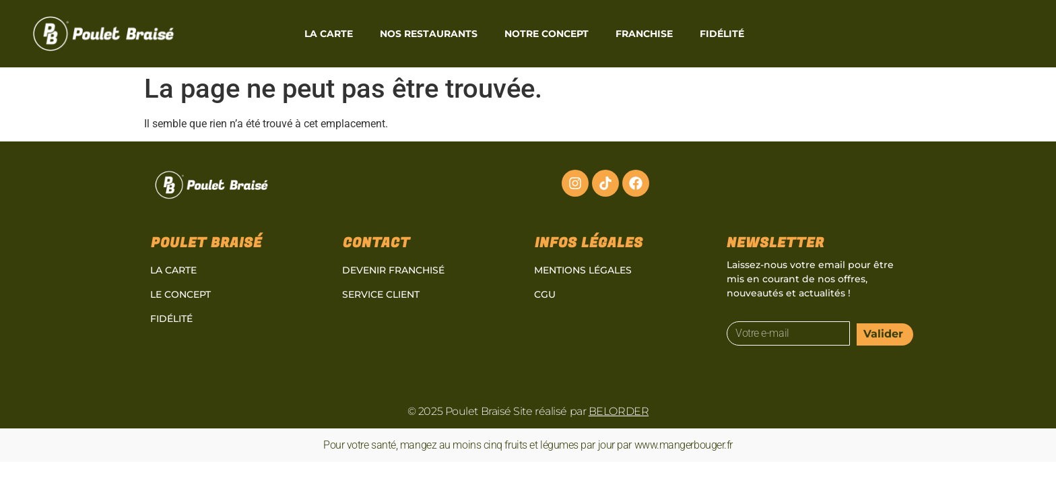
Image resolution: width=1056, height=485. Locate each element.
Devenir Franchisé (393, 270)
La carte (328, 34)
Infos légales (589, 243)
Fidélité (722, 34)
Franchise (644, 34)
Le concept (180, 294)
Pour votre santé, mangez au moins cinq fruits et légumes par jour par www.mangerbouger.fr (528, 445)
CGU (545, 294)
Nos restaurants (428, 34)
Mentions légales (583, 270)
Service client (381, 294)
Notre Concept (546, 34)
